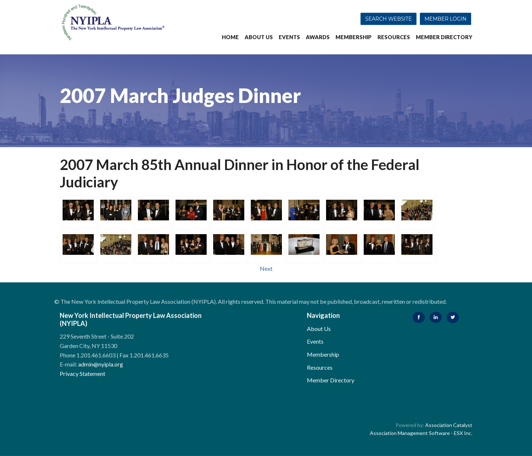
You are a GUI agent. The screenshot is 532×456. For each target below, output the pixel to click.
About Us (259, 37)
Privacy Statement (82, 373)
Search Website (388, 19)
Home (230, 37)
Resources (393, 37)
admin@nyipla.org (100, 364)
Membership (353, 37)
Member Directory (444, 37)
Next (266, 268)
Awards (318, 37)
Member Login (445, 19)
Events (289, 37)
